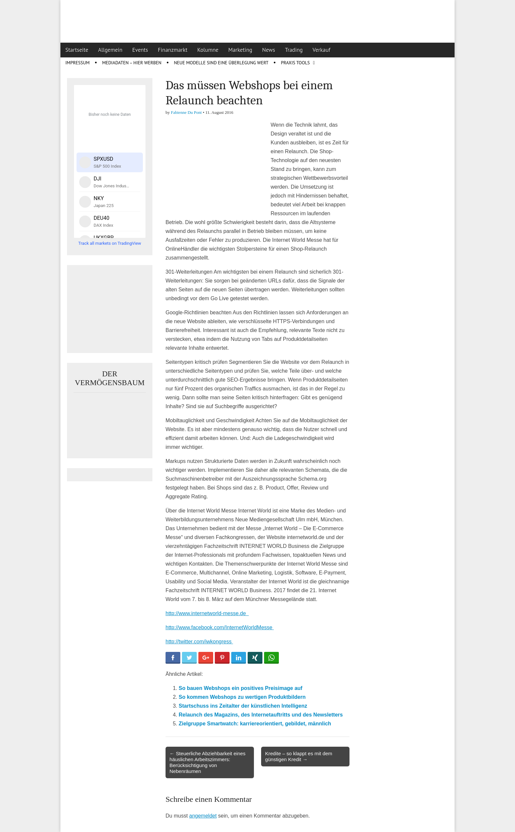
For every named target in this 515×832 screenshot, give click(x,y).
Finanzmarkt (173, 49)
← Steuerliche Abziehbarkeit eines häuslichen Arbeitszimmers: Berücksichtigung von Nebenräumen (207, 762)
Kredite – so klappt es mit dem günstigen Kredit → (298, 756)
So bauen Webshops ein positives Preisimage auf (240, 688)
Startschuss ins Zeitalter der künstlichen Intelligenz (243, 706)
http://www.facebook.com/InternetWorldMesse (220, 627)
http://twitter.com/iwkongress (199, 641)
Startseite (76, 49)
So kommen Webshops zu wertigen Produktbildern (242, 697)
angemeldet (203, 816)
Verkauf (321, 49)
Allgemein (110, 49)
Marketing (240, 49)
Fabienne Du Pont (186, 112)
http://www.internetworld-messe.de (207, 613)
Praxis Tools (295, 63)
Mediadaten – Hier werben (132, 63)
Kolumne (208, 49)
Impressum (77, 63)
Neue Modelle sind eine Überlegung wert (221, 63)
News (268, 49)
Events (140, 49)
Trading (294, 49)
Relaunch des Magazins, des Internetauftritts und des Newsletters (261, 715)
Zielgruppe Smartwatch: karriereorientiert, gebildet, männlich (255, 723)
